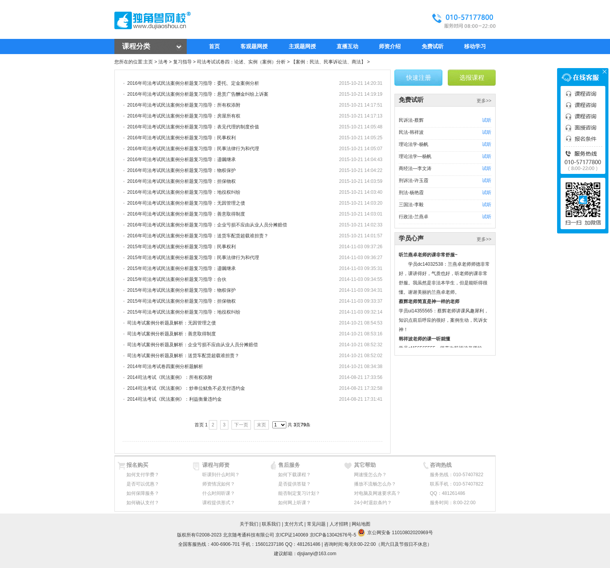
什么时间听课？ (218, 493)
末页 (261, 425)
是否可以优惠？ (142, 484)
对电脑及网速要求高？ (377, 493)
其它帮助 (365, 465)
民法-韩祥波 (411, 132)
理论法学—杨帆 (415, 156)
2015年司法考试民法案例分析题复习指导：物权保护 (181, 290)
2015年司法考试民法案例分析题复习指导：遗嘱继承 (181, 268)
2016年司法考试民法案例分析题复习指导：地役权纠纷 (183, 192)
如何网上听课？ (294, 502)
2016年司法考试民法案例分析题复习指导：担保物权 (181, 181)
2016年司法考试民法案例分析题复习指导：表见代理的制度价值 (193, 127)
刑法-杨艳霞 (411, 192)
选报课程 (471, 77)
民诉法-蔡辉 (411, 120)
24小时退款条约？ (373, 502)
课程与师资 (216, 465)
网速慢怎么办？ (370, 474)
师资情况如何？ (218, 484)
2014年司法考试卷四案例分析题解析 (165, 366)
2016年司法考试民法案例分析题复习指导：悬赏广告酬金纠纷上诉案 (197, 94)
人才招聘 (339, 524)
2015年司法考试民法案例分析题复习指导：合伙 (176, 279)
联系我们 (271, 524)
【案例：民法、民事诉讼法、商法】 (328, 62)
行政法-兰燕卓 (413, 216)
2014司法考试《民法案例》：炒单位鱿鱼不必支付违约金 (186, 388)
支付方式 (293, 524)
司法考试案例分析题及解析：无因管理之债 (171, 323)
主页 (148, 62)
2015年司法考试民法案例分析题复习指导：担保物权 (181, 301)
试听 (486, 120)
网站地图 (361, 524)
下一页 (241, 425)
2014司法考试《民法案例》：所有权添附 (169, 377)
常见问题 (316, 524)
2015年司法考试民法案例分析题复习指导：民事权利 (181, 246)
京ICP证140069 (291, 535)
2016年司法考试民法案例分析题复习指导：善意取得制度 (186, 214)
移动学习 (475, 46)
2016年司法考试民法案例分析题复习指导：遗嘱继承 (181, 159)
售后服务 (289, 465)
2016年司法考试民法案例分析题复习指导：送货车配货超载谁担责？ (197, 235)
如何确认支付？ (142, 502)
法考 (163, 62)
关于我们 (249, 524)
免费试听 (432, 46)
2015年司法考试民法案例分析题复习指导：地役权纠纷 (183, 312)
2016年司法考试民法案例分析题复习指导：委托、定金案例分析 (193, 83)
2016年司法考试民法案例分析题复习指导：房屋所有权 (183, 116)
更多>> (484, 100)
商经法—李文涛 (415, 168)
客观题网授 (254, 46)
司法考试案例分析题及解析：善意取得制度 (171, 334)
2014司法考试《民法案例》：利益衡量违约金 (174, 399)
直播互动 (347, 46)
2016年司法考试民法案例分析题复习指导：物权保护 (181, 170)
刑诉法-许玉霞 (413, 180)
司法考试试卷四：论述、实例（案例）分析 (241, 62)
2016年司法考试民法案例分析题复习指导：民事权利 (181, 137)
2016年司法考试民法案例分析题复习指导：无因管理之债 (186, 203)
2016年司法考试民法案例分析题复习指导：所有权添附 (183, 105)
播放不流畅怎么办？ (375, 484)
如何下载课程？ (294, 474)
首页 (214, 46)
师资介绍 (390, 46)
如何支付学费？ (142, 474)
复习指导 (182, 62)
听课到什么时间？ (221, 474)
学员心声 (411, 238)
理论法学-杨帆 (413, 144)
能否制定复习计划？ (299, 493)
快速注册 (418, 77)
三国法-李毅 (411, 204)
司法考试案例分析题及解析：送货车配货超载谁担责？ (183, 355)
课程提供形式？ (218, 502)
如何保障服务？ (142, 493)
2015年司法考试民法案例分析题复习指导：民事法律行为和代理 (193, 257)
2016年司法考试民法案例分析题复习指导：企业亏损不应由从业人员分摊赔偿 (207, 225)
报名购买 (137, 465)
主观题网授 (302, 46)
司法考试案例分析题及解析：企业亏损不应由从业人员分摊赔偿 (192, 344)
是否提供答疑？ (294, 484)
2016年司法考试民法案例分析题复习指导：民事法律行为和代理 (193, 148)
